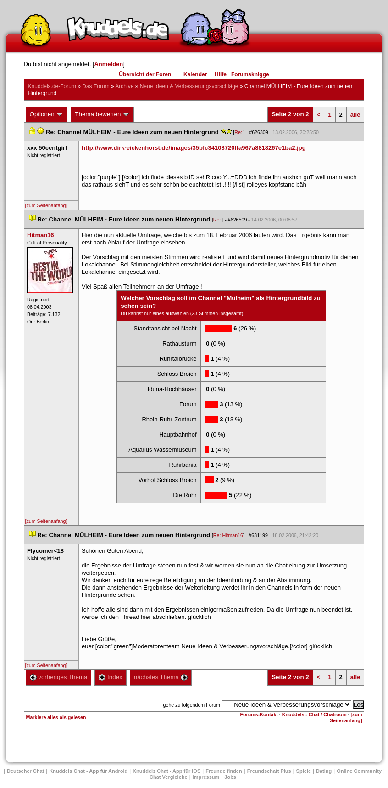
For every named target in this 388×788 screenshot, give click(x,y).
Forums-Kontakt (259, 714)
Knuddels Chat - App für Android (88, 771)
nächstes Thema (161, 677)
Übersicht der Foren (145, 74)
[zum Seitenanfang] (46, 205)
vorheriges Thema (59, 677)
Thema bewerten (102, 114)
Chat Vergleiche (169, 777)
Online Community (359, 771)
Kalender (195, 74)
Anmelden (108, 64)
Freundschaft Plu (269, 771)
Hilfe (221, 74)
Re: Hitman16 (228, 535)
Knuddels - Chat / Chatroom (314, 714)
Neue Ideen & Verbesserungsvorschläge (189, 86)
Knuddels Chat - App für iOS (166, 771)
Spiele (303, 771)
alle (355, 114)
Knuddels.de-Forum (52, 86)
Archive (124, 86)
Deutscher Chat (25, 771)
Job (230, 777)
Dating (324, 771)
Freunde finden (223, 771)
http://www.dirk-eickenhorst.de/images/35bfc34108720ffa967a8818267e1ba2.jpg (194, 147)
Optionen (47, 114)
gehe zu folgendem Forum (191, 705)
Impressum (206, 777)
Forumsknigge (250, 74)
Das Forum (95, 86)
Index (110, 677)
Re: (239, 132)
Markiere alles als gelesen (56, 717)
